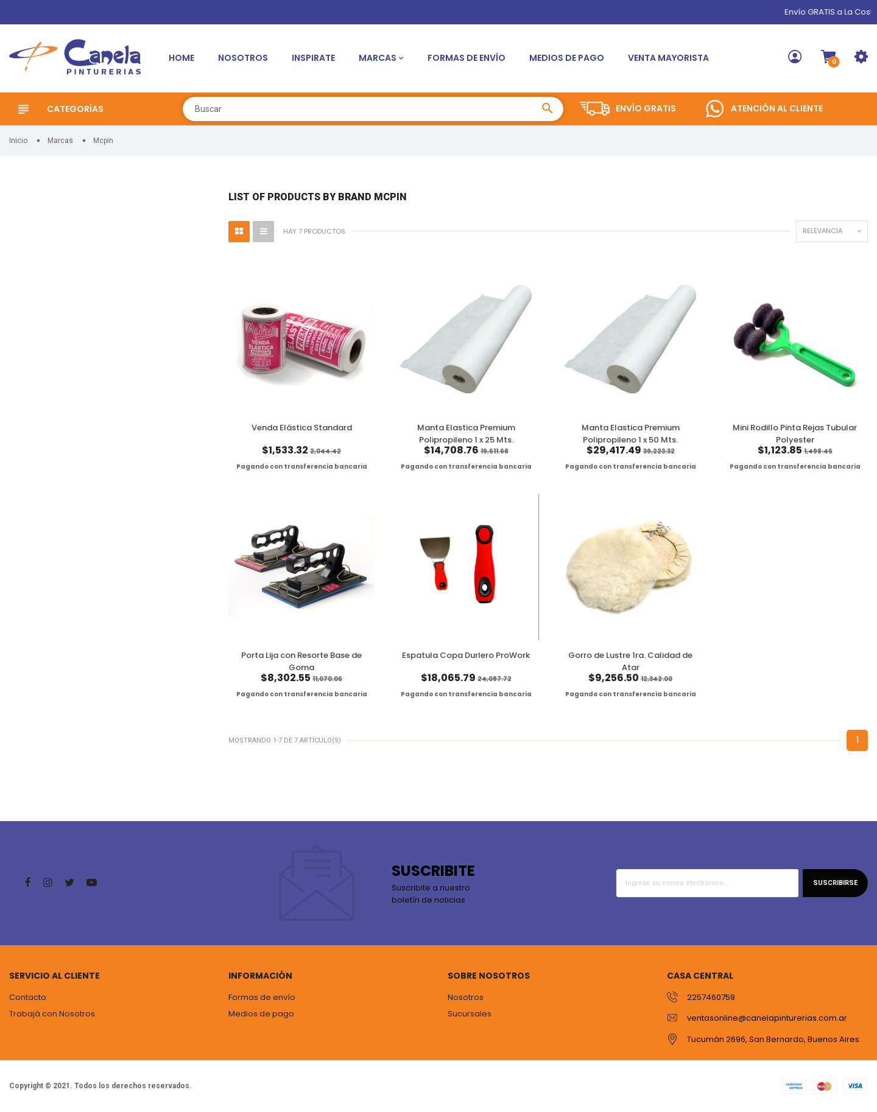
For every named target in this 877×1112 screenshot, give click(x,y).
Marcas (377, 58)
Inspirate (313, 58)
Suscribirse (835, 883)
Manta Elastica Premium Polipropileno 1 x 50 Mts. (631, 434)
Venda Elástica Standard (302, 427)
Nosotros (243, 58)
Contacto (27, 997)
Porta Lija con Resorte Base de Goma (301, 661)
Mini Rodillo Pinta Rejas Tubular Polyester (795, 434)
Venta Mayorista (668, 58)
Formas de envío (466, 58)
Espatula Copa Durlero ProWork (466, 655)
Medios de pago (566, 58)
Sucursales (469, 1013)
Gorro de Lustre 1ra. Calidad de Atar (630, 661)
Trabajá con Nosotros (52, 1013)
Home (181, 58)
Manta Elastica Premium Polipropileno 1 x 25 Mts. (466, 434)
